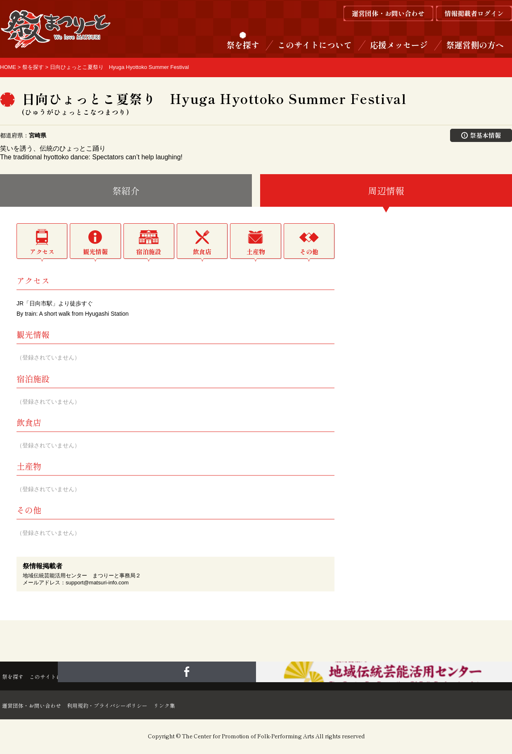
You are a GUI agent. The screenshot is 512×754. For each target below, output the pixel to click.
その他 (309, 252)
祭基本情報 (481, 135)
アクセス (42, 252)
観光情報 (95, 252)
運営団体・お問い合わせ (36, 706)
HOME (8, 67)
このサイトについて (314, 45)
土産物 (256, 252)
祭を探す (242, 45)
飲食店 (202, 252)
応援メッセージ (399, 45)
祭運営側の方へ (475, 45)
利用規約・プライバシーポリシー (132, 706)
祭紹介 (126, 191)
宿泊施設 (148, 252)
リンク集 (205, 706)
